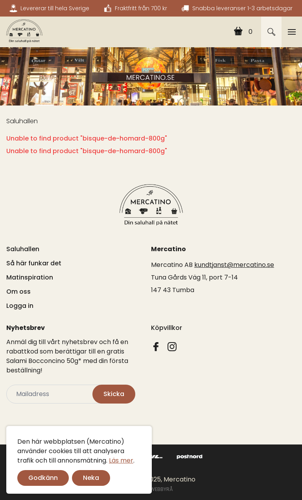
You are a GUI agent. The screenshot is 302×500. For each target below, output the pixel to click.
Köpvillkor (166, 327)
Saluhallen (22, 121)
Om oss (18, 291)
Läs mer (121, 460)
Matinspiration (29, 277)
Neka (91, 477)
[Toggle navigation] (292, 32)
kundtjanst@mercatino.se (234, 264)
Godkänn (43, 477)
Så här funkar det (33, 263)
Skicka (113, 393)
